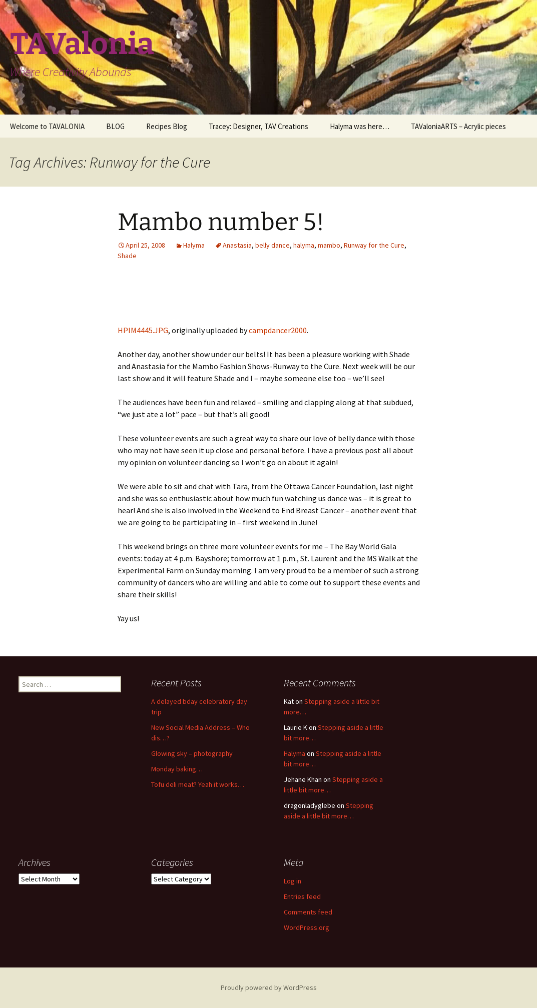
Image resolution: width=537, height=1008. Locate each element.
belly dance (272, 245)
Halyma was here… (359, 126)
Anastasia (237, 245)
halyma (303, 245)
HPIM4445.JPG (143, 330)
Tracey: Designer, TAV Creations (258, 126)
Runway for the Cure (374, 245)
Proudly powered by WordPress (269, 987)
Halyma (194, 245)
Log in (292, 880)
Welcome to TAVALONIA (47, 126)
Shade (127, 255)
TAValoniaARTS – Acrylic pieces (458, 126)
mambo (329, 245)
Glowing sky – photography (192, 753)
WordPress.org (306, 927)
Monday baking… (177, 768)
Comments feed (308, 911)
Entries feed (302, 896)
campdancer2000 (278, 330)
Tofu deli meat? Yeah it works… (197, 784)
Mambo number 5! (221, 222)
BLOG (115, 126)
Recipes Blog (166, 126)
